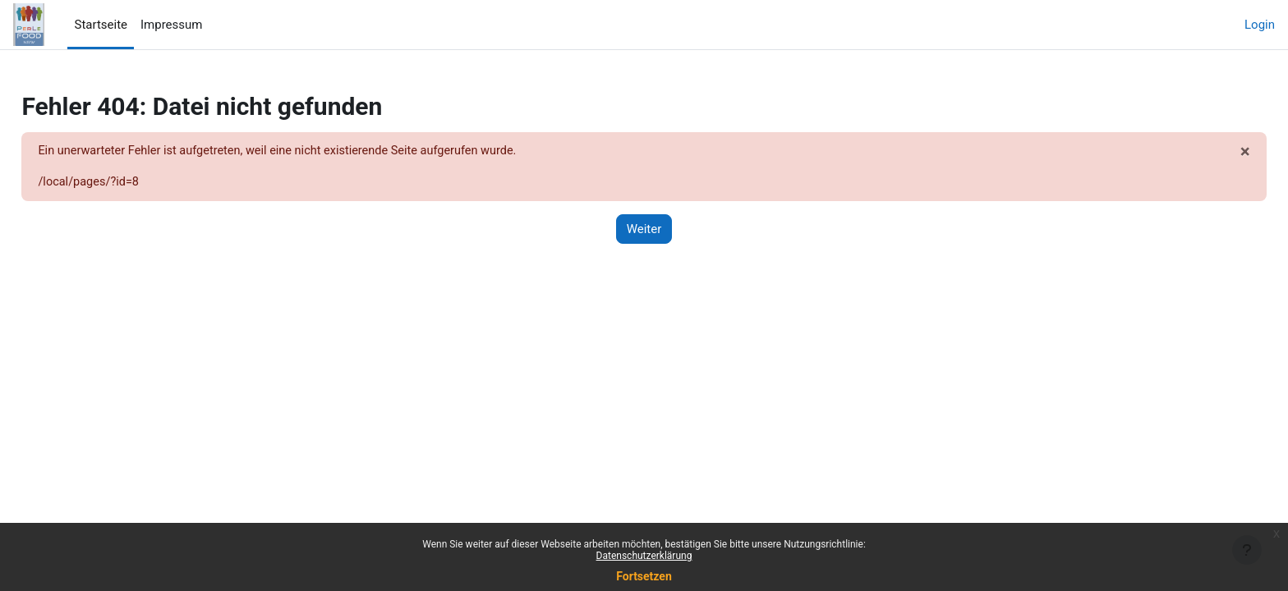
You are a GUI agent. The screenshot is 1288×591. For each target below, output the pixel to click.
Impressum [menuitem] (171, 24)
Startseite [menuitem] (100, 24)
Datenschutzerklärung (644, 555)
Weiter (644, 229)
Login (1259, 24)
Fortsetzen (644, 576)
